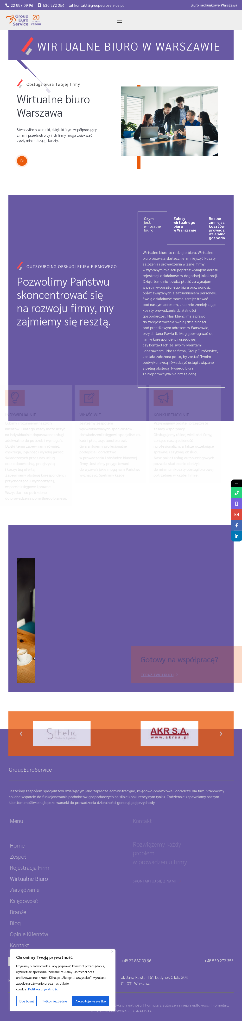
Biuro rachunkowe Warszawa (214, 4)
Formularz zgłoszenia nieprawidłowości (177, 1005)
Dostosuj (26, 1001)
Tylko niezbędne (54, 1001)
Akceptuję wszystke (91, 1001)
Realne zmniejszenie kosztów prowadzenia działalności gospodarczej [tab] (221, 228)
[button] (21, 741)
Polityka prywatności (43, 989)
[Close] (112, 951)
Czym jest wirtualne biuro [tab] (152, 224)
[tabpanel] (181, 316)
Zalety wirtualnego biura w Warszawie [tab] (184, 224)
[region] (62, 980)
